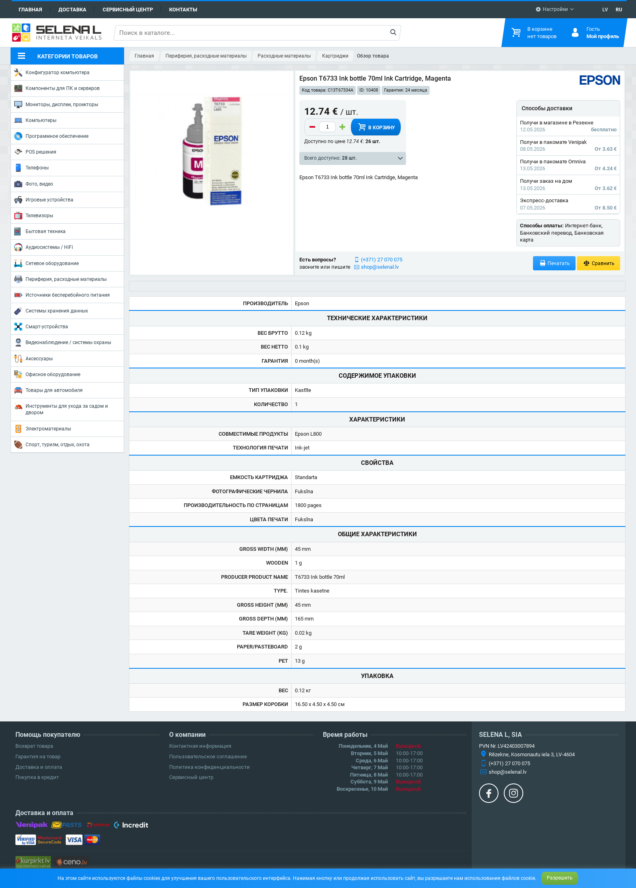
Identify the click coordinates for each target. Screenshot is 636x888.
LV (605, 10)
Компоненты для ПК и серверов (57, 88)
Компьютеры (35, 120)
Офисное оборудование (47, 374)
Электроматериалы (42, 429)
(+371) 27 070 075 (381, 260)
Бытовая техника (40, 231)
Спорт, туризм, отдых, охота (52, 445)
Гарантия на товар (37, 756)
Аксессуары (33, 359)
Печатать (554, 263)
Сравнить (598, 263)
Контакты (183, 9)
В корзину (376, 127)
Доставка (72, 9)
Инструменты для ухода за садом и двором (61, 408)
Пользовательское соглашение (208, 756)
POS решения (35, 151)
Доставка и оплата (38, 767)
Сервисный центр (128, 9)
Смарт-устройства (41, 327)
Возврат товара (34, 746)
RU (619, 10)
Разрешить (560, 878)
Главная (30, 9)
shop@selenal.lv (380, 267)
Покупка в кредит (37, 777)
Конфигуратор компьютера (52, 72)
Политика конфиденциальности (209, 767)
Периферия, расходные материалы (60, 279)
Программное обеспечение (51, 136)
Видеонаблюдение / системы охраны (62, 342)
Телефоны (31, 168)
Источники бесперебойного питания (62, 295)
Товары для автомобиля (48, 390)
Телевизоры (33, 216)
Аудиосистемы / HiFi (43, 247)
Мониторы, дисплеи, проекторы (56, 105)
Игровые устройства (43, 200)
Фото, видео (33, 184)
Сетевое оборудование (46, 263)
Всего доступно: (330, 158)
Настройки (551, 9)
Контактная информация (200, 746)
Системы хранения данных (51, 311)
